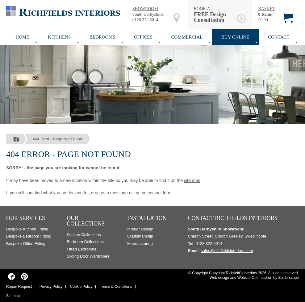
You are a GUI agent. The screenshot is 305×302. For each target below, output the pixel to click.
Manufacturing (139, 243)
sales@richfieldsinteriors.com (227, 250)
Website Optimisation (254, 277)
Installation (147, 218)
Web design (219, 277)
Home (22, 37)
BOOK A (214, 14)
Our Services (25, 218)
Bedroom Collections (85, 241)
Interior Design (140, 229)
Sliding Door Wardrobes (88, 256)
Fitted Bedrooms (81, 249)
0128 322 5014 (145, 20)
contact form (159, 192)
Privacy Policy (51, 286)
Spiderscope (288, 277)
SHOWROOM (145, 8)
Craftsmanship (140, 236)
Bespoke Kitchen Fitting (27, 229)
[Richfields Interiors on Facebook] (11, 276)
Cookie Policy (81, 286)
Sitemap (13, 296)
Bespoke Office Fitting (25, 243)
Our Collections (86, 221)
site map (192, 180)
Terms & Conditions (116, 286)
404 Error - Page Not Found (57, 139)
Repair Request (19, 286)
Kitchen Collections (84, 234)
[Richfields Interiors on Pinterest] (24, 276)
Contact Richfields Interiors (232, 218)
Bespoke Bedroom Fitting (28, 236)
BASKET (266, 8)
